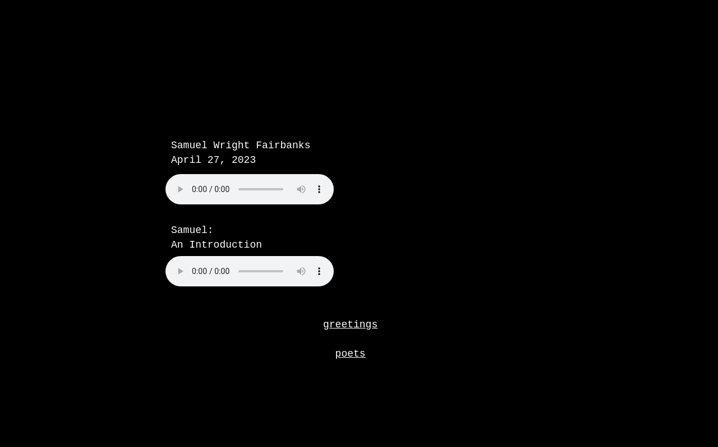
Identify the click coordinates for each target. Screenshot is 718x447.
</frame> (277, 202)
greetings (350, 324)
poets (350, 353)
